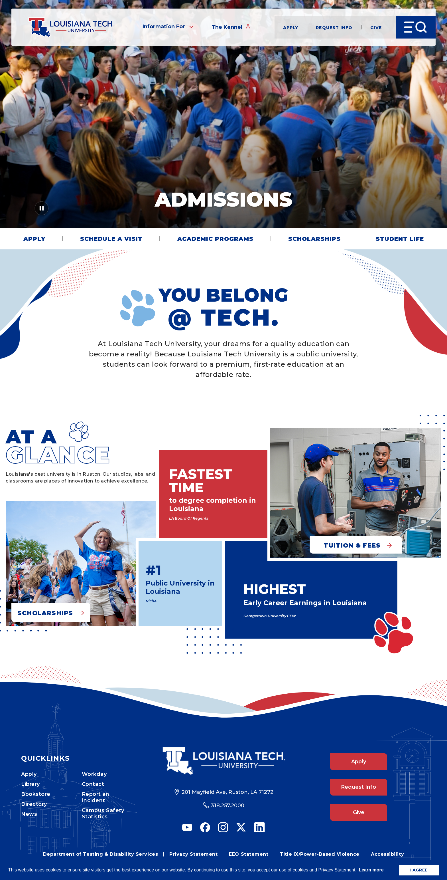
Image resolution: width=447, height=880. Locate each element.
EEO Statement (248, 854)
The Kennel (231, 26)
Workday (94, 774)
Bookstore (35, 794)
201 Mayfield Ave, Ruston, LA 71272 (227, 792)
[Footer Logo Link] (223, 761)
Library (30, 784)
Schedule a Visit (111, 238)
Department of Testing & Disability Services (100, 854)
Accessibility (387, 854)
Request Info (334, 27)
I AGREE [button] (418, 870)
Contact (93, 784)
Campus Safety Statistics (103, 813)
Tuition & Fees (352, 545)
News (29, 814)
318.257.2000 (227, 805)
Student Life (400, 238)
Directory (34, 804)
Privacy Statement (193, 854)
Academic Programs (215, 238)
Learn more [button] (371, 869)
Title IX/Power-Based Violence (319, 854)
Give (376, 27)
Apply (290, 27)
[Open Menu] (416, 27)
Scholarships (314, 238)
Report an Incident (95, 797)
